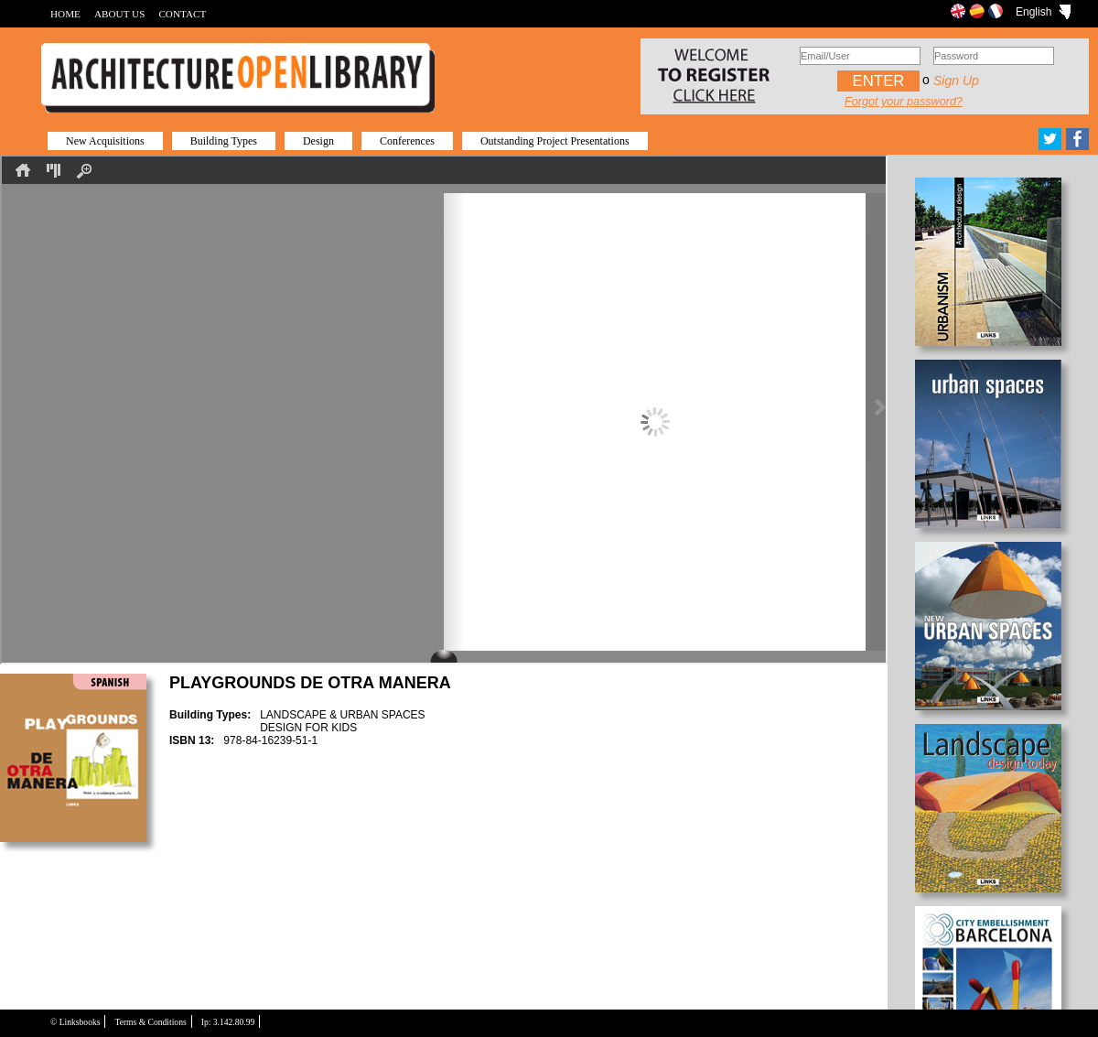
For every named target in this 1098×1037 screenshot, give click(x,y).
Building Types (223, 141)
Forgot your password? (904, 101)
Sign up (956, 80)
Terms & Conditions (150, 1022)
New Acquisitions (105, 141)
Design (318, 141)
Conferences (407, 141)
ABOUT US (119, 13)
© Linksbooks (75, 1022)
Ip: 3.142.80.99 (228, 1022)
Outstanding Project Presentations (555, 141)
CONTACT (182, 13)
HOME (65, 13)
